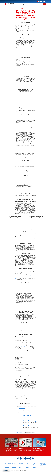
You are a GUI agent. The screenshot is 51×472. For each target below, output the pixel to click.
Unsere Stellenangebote (8, 463)
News (34, 4)
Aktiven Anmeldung (37, 448)
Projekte (27, 4)
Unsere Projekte (14, 464)
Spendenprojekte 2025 (42, 463)
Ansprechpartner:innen (21, 463)
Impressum (34, 467)
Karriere (36, 4)
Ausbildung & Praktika (7, 464)
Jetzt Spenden (21, 448)
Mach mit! (39, 4)
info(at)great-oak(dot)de (31, 224)
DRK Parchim (20, 4)
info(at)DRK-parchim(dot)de (25, 346)
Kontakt (34, 463)
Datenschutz (27, 416)
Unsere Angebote (14, 463)
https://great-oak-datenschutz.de (40, 224)
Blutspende (27, 467)
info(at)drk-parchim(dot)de (11, 222)
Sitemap (20, 467)
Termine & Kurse (30, 4)
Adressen (20, 464)
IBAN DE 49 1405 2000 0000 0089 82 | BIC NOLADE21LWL (43, 465)
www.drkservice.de (22, 408)
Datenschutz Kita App (30, 421)
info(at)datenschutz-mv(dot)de (26, 330)
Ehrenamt (27, 463)
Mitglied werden (8, 448)
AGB (33, 464)
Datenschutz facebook (30, 426)
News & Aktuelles (14, 467)
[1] (30, 275)
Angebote (24, 4)
